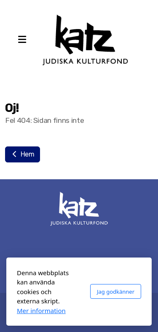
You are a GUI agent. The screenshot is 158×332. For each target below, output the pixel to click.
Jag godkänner (115, 291)
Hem (23, 154)
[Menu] (21, 39)
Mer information (41, 310)
